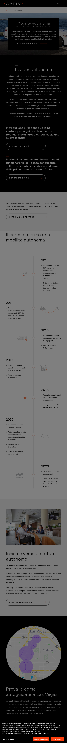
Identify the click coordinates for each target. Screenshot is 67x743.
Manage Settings (8, 740)
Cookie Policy (13, 734)
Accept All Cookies (41, 740)
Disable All (57, 740)
